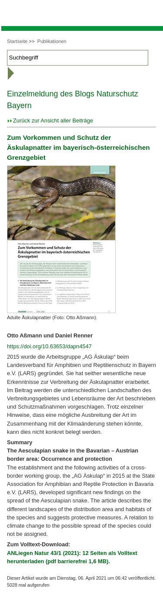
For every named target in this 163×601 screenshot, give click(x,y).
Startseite (17, 41)
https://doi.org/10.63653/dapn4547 (49, 346)
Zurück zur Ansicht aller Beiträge (53, 120)
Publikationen (52, 41)
